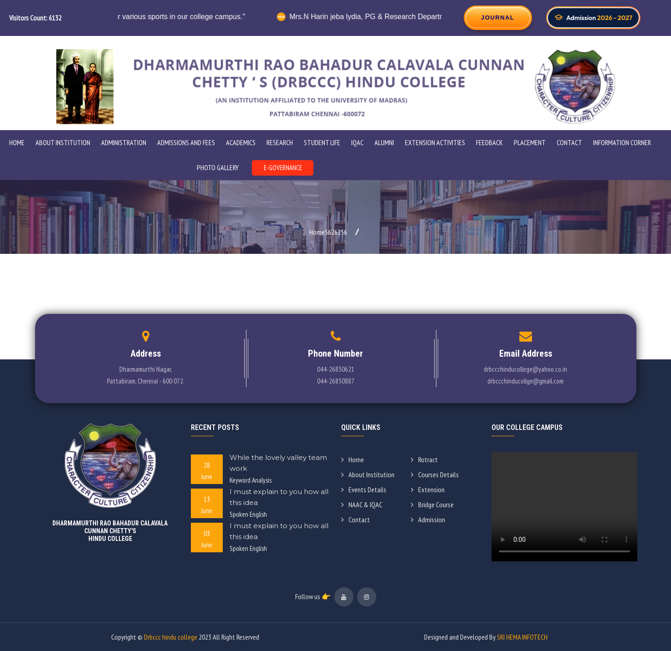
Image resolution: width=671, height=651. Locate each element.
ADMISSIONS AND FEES (186, 142)
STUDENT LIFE (322, 142)
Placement (530, 142)
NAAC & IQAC (361, 504)
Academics (241, 142)
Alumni (384, 142)
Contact (569, 142)
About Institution (367, 474)
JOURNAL (497, 17)
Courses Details (435, 474)
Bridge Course (432, 504)
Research (279, 142)
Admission (428, 519)
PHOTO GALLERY (218, 167)
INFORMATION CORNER (622, 142)
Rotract (424, 459)
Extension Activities (435, 142)
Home (17, 142)
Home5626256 (328, 232)
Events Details (363, 489)
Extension (428, 489)
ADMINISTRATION (123, 142)
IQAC (357, 142)
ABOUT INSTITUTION (63, 142)
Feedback (489, 142)
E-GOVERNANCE (283, 167)
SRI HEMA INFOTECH (522, 636)
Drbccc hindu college (170, 636)
